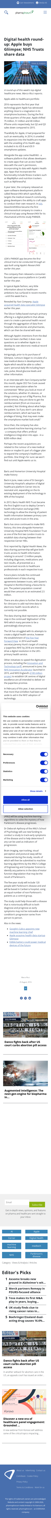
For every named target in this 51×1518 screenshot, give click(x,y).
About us (20, 1470)
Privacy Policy (21, 1481)
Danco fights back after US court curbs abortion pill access (25, 1043)
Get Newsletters (27, 2)
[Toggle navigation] (7, 12)
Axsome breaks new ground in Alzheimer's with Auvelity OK (27, 1282)
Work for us (39, 1487)
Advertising (30, 1470)
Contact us (40, 1470)
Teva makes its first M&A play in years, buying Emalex (26, 1301)
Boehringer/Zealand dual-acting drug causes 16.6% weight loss (26, 1320)
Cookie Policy (32, 1476)
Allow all (25, 800)
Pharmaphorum (9, 1474)
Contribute (21, 1476)
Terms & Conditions (24, 1487)
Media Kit (43, 2)
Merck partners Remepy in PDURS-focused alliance (27, 1290)
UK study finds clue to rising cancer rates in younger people (23, 1311)
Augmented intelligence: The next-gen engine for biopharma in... (25, 1094)
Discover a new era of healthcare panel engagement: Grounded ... (24, 1422)
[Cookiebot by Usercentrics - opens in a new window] (36, 707)
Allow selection (25, 809)
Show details (36, 791)
